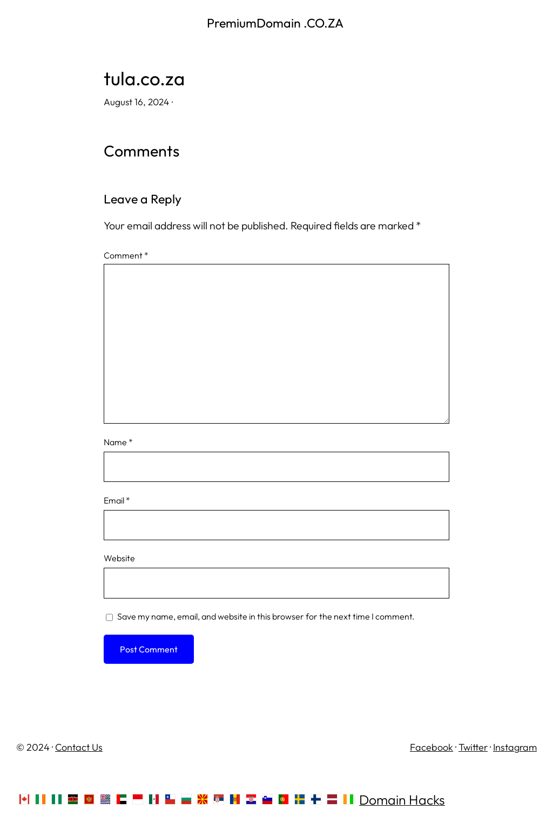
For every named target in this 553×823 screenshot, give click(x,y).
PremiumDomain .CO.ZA (276, 23)
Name (118, 442)
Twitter (473, 747)
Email (117, 500)
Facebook (431, 747)
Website (119, 558)
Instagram (515, 747)
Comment (126, 255)
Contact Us (79, 747)
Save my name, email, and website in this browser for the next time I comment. (266, 616)
